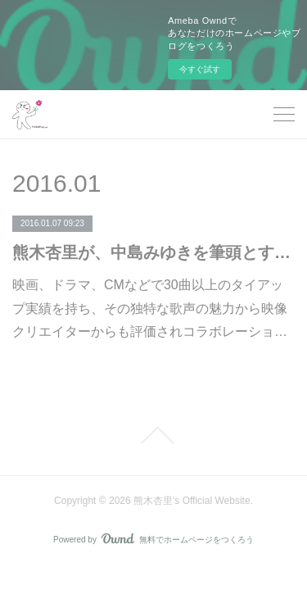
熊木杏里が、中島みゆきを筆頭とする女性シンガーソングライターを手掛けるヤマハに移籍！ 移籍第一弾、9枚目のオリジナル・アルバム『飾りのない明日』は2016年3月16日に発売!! (153, 252)
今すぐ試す (199, 69)
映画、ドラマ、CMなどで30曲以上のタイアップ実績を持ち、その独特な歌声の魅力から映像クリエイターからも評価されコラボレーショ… (149, 308)
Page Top (153, 435)
